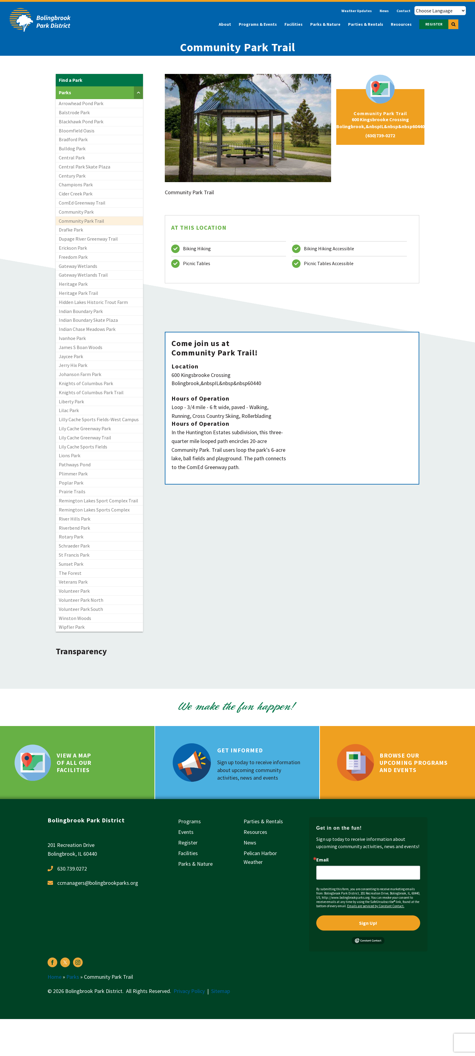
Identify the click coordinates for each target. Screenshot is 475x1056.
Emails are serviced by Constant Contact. (375, 906)
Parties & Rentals (263, 821)
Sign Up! (368, 923)
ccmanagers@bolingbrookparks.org (97, 882)
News (250, 842)
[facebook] (52, 962)
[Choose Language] (440, 10)
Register (188, 842)
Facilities (188, 853)
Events (186, 831)
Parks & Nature (195, 863)
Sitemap (220, 991)
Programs (189, 821)
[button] (453, 24)
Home (54, 976)
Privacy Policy (189, 991)
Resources (255, 831)
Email (322, 859)
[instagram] (78, 962)
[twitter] (65, 962)
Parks (72, 976)
